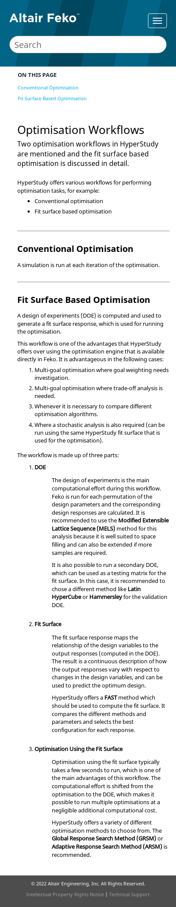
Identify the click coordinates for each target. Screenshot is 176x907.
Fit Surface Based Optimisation (52, 98)
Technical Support (129, 894)
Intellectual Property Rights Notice (65, 894)
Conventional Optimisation (48, 87)
